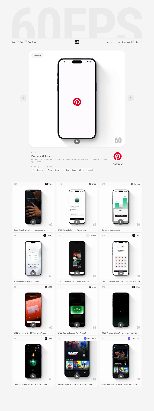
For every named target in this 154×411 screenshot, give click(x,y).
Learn (118, 42)
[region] (77, 99)
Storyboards (127, 42)
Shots (14, 42)
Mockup (110, 42)
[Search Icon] (137, 42)
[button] (77, 141)
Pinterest (117, 164)
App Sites (32, 42)
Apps (22, 42)
